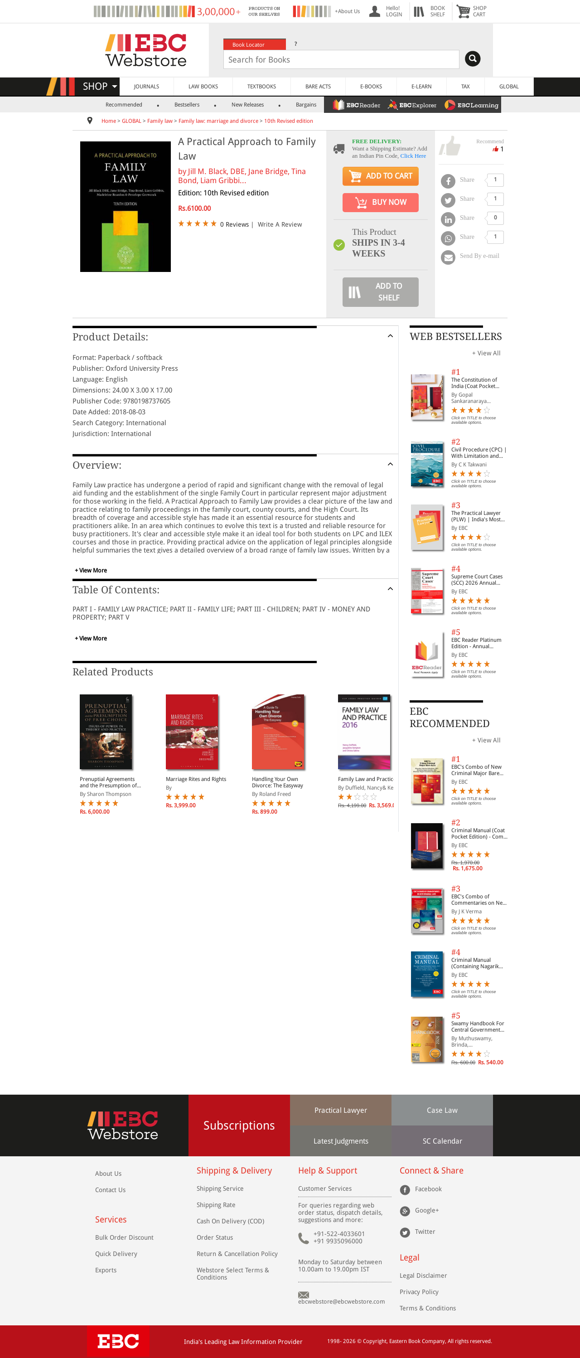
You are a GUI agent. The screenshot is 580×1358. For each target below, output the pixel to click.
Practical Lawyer (340, 1110)
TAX (465, 86)
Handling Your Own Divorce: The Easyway (277, 782)
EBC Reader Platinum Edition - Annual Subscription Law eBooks (476, 643)
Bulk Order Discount (124, 1237)
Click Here (413, 155)
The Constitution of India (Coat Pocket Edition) (474, 383)
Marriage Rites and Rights (196, 779)
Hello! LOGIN (394, 11)
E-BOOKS (371, 86)
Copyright (375, 1341)
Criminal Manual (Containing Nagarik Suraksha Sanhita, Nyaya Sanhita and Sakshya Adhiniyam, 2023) (480, 963)
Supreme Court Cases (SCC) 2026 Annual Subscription (477, 579)
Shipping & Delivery (234, 1170)
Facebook (428, 1188)
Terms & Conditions (428, 1308)
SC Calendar (442, 1141)
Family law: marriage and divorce (218, 121)
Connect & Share (432, 1170)
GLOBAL (509, 86)
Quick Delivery (116, 1253)
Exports (105, 1270)
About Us (108, 1173)
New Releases (248, 105)
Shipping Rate (216, 1204)
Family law (160, 121)
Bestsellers (186, 105)
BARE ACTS (318, 86)
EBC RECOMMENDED (450, 717)
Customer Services (325, 1188)
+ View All (486, 353)
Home (109, 121)
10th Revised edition (288, 121)
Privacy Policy (419, 1291)
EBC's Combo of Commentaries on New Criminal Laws (479, 899)
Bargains (306, 105)
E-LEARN (421, 86)
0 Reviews (234, 224)
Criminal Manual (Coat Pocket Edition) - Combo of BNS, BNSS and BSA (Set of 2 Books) (480, 833)
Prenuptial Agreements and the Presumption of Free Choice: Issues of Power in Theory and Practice (108, 782)
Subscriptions (239, 1125)
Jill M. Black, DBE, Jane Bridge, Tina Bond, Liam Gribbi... (242, 176)
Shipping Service (220, 1188)
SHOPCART (480, 11)
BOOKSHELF (437, 11)
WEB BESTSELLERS (456, 336)
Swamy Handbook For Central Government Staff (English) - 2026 (477, 1026)
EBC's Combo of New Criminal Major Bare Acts (476, 770)
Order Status (215, 1237)
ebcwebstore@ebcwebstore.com (341, 1301)
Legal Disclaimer (423, 1275)
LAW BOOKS (203, 86)
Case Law (442, 1110)
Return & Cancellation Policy (237, 1253)
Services (111, 1219)
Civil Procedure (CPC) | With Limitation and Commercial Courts (479, 452)
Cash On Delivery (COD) (230, 1221)
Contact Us (110, 1189)
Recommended (124, 105)
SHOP (100, 86)
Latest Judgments (341, 1141)
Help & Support (327, 1170)
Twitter (425, 1231)
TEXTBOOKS (261, 86)
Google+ (427, 1209)
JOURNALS (146, 86)
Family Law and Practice (367, 779)
